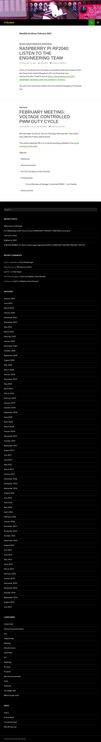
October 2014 (9, 592)
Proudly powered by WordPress (15, 739)
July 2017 (8, 455)
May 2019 (8, 384)
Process (7, 667)
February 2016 (10, 517)
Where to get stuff (11, 695)
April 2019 (8, 388)
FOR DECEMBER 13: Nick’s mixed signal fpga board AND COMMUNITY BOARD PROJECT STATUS (44, 245)
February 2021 (10, 336)
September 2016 (10, 488)
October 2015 (9, 536)
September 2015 (10, 540)
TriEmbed (9, 22)
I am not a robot (10, 235)
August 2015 (9, 545)
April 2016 (8, 512)
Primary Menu (98, 22)
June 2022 (8, 303)
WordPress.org (10, 727)
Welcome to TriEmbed (13, 226)
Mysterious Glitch (24, 267)
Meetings (23, 107)
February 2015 (10, 574)
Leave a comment (59, 63)
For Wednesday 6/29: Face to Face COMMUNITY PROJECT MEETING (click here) (37, 231)
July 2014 (8, 607)
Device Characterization (30, 44)
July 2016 (8, 498)
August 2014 (9, 602)
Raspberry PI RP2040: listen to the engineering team (44, 53)
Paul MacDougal (26, 262)
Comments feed (10, 722)
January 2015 (9, 578)
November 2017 (10, 436)
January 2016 (9, 521)
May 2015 (8, 559)
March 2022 (9, 308)
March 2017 (9, 469)
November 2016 (10, 483)
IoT (5, 657)
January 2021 (9, 341)
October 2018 (9, 407)
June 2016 (8, 502)
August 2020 (9, 360)
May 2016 (8, 507)
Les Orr (7, 272)
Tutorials (7, 686)
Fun (5, 633)
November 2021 (10, 322)
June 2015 (8, 555)
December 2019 (10, 379)
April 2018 (8, 422)
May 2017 (8, 464)
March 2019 (9, 393)
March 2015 (9, 569)
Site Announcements (12, 676)
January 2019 (9, 403)
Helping (7, 643)
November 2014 (10, 588)
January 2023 (9, 298)
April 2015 (8, 564)
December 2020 (10, 346)
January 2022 (9, 313)
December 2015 (10, 526)
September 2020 (10, 355)
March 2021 (9, 332)
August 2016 (9, 493)
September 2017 (10, 445)
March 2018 (9, 426)
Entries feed (9, 717)
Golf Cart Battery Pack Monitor (33, 276)
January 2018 (9, 431)
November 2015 (10, 531)
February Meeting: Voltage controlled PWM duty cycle (44, 117)
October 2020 (9, 351)
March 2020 (9, 369)
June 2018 (8, 417)
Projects (7, 671)
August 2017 (9, 450)
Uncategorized (10, 690)
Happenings (9, 638)
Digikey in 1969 (10, 240)
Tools (6, 681)
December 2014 (10, 583)
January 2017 (9, 474)
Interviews (47, 44)
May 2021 (8, 327)
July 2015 (8, 550)
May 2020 (8, 365)
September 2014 (10, 597)
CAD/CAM (8, 624)
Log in (6, 712)
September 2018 (10, 412)
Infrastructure (10, 648)
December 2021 (10, 317)
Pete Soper (17, 272)
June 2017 (8, 460)
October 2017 (9, 441)
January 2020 (9, 374)
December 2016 (10, 479)
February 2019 (10, 398)
